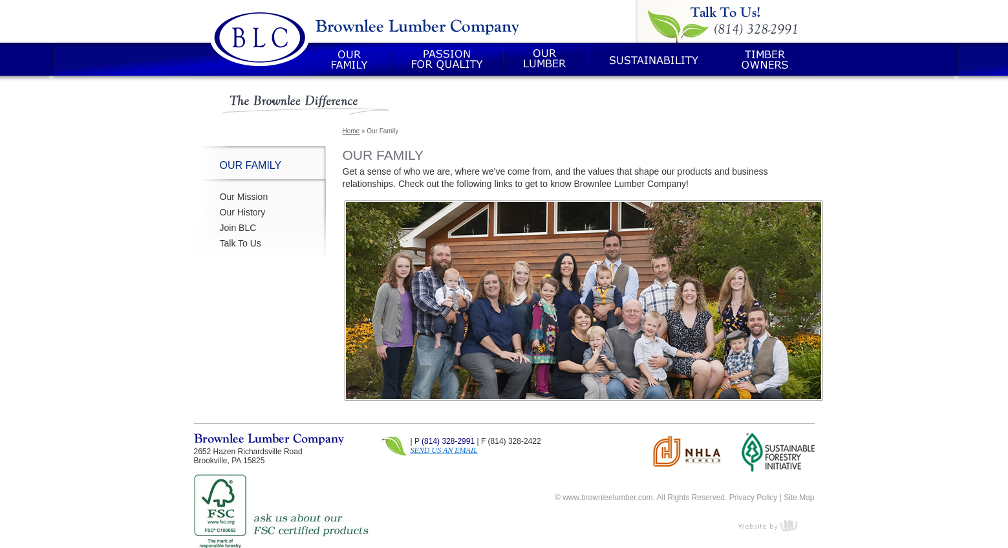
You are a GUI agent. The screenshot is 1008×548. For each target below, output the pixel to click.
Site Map (799, 497)
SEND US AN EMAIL (444, 450)
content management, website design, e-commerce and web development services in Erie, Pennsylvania (776, 525)
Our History (243, 212)
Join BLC (238, 228)
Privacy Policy (753, 497)
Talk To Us (240, 243)
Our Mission (244, 197)
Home (351, 131)
